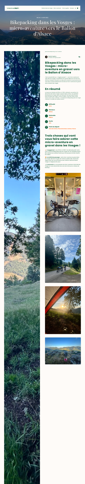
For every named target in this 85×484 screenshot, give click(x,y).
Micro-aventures (57, 8)
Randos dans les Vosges (47, 8)
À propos (72, 8)
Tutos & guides (65, 8)
